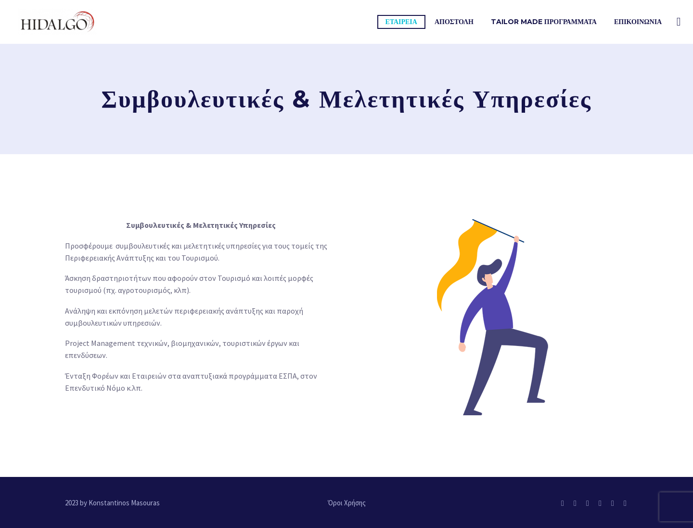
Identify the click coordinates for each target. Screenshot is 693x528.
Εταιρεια (401, 21)
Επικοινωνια (638, 21)
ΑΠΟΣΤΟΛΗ (454, 21)
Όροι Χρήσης (347, 503)
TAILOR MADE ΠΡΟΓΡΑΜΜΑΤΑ (544, 21)
